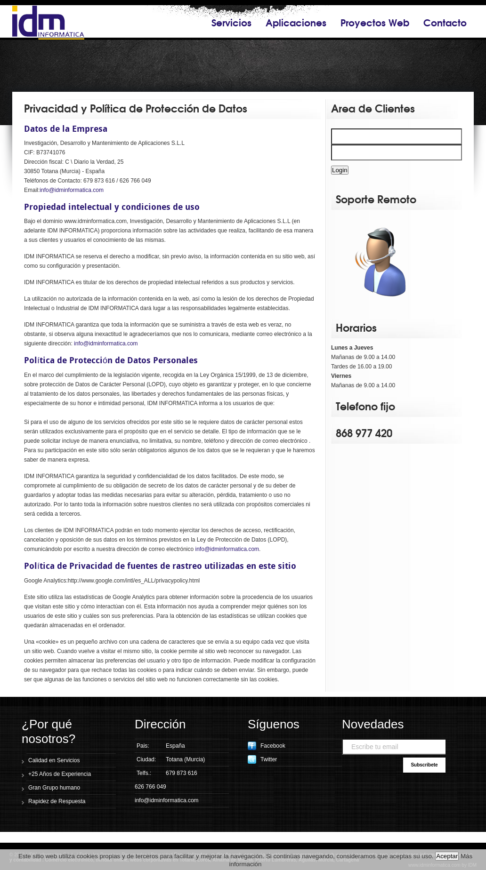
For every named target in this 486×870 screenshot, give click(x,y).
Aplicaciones (296, 22)
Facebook (266, 746)
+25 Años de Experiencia (59, 774)
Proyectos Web (374, 22)
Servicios (231, 22)
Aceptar (447, 856)
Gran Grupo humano (54, 787)
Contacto (445, 22)
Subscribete (424, 764)
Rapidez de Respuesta (56, 801)
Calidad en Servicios (54, 760)
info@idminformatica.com (72, 190)
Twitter (262, 759)
